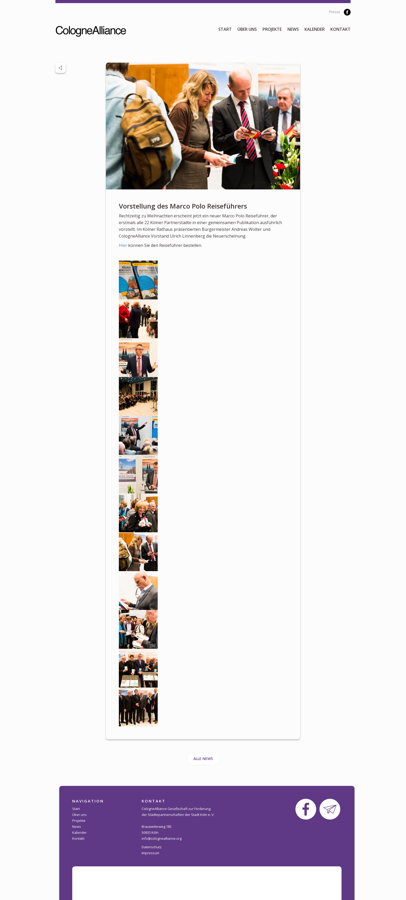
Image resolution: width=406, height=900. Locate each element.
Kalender (314, 29)
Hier (123, 245)
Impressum (150, 853)
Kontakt (340, 29)
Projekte (272, 29)
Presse (334, 11)
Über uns (247, 29)
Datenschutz (152, 847)
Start (225, 29)
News (293, 29)
